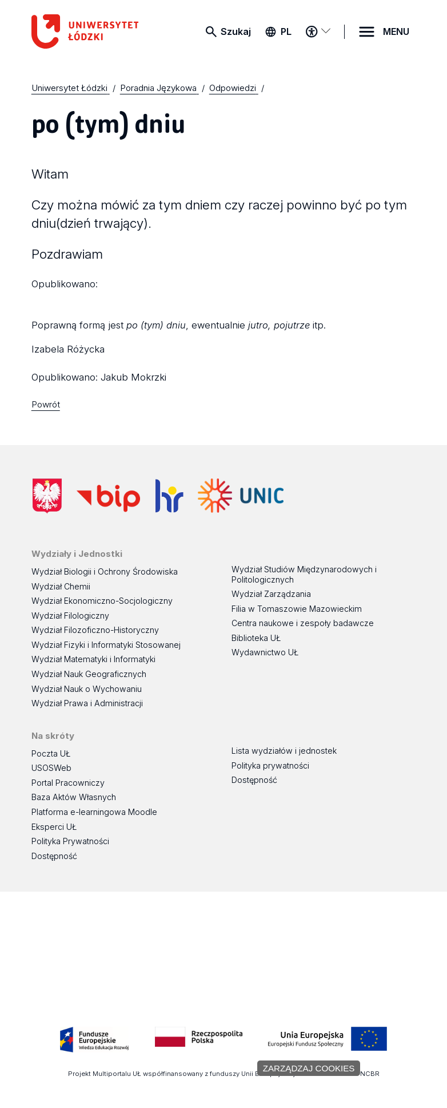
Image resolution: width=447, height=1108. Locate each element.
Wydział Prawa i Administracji (87, 703)
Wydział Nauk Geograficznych (88, 674)
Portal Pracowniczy (68, 783)
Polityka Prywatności (70, 841)
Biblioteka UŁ (256, 638)
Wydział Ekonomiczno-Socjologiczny (102, 601)
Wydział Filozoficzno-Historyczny (95, 630)
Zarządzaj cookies (309, 1068)
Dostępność (54, 856)
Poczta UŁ (50, 753)
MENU (396, 31)
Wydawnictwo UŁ (265, 652)
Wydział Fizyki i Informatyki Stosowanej (106, 645)
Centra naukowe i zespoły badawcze (303, 623)
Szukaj (236, 31)
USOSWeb (51, 768)
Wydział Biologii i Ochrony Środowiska (104, 571)
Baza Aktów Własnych (73, 797)
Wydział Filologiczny (70, 615)
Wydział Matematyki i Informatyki (93, 659)
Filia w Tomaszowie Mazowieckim (297, 609)
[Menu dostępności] (318, 31)
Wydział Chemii (60, 586)
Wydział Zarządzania (271, 594)
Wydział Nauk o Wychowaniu (86, 689)
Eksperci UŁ (54, 827)
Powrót (45, 404)
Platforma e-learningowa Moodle (94, 812)
